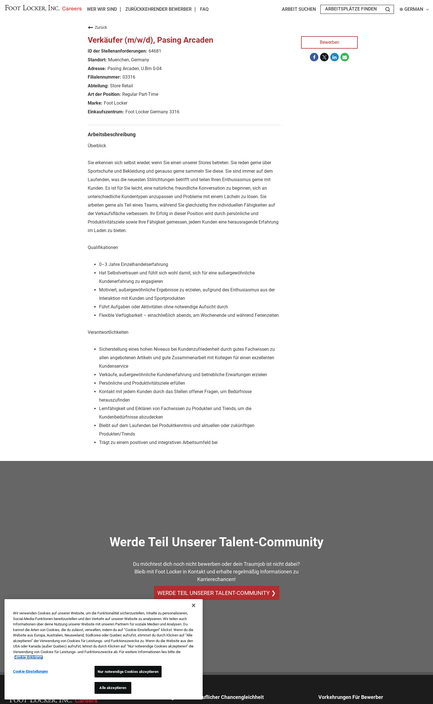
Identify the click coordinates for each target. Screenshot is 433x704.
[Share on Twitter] (324, 57)
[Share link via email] (345, 57)
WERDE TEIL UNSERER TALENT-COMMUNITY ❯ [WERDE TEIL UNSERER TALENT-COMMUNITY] (216, 593)
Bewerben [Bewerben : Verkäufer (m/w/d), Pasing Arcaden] (329, 42)
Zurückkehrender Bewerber (158, 9)
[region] (104, 649)
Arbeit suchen (299, 9)
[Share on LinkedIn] (334, 57)
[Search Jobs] (387, 9)
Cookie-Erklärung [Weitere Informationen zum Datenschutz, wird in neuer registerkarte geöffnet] (28, 657)
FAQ (204, 9)
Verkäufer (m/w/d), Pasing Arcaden (150, 40)
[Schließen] (193, 605)
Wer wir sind (102, 9)
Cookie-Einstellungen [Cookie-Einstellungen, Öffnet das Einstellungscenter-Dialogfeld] (30, 671)
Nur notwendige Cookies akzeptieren (128, 672)
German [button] (414, 9)
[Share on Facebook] (314, 57)
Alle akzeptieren (112, 688)
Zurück (97, 27)
